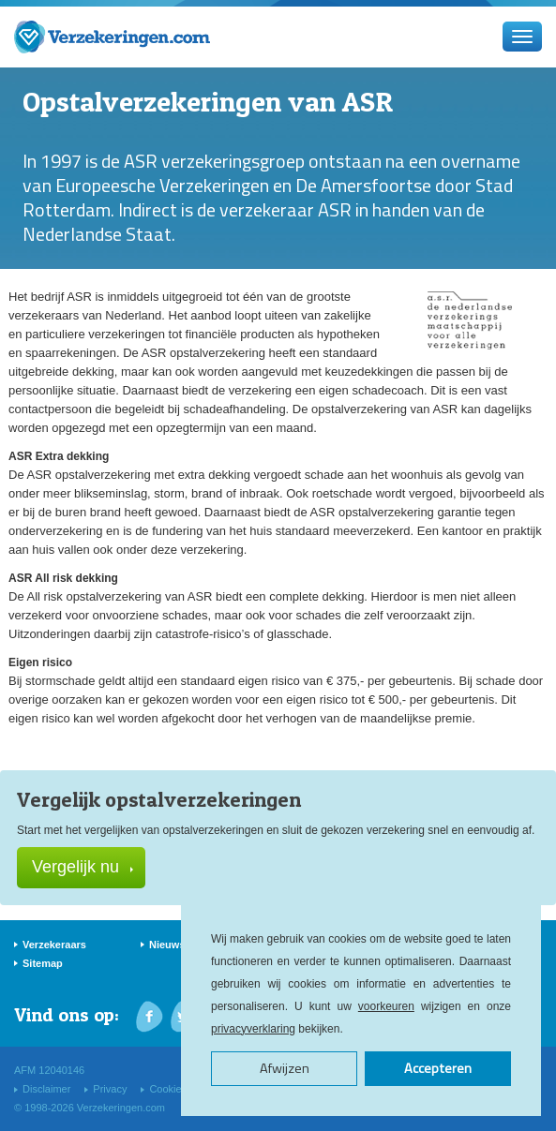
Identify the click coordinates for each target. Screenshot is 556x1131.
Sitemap (43, 963)
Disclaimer (46, 1088)
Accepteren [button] (438, 1068)
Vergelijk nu (82, 866)
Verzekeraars (54, 944)
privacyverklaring (253, 1028)
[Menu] (522, 37)
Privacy (110, 1088)
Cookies (168, 1088)
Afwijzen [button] (284, 1068)
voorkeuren (386, 1006)
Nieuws (167, 944)
